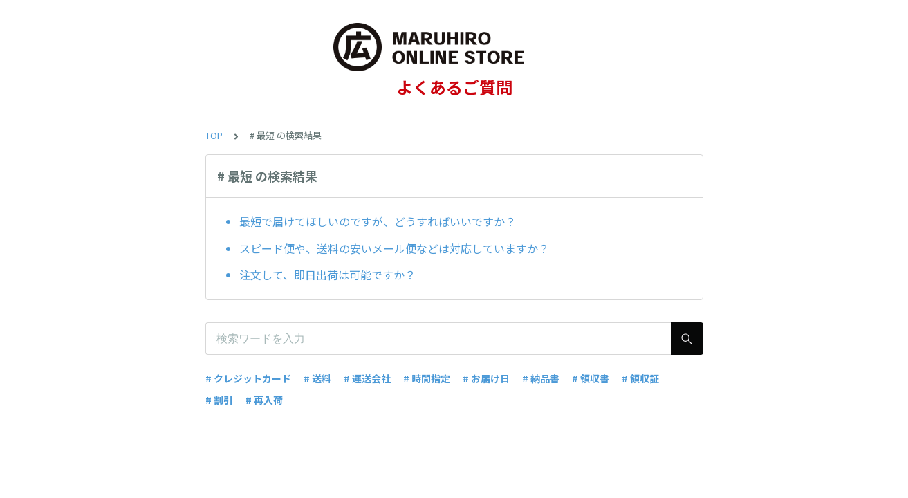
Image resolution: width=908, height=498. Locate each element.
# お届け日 (486, 378)
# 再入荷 (264, 400)
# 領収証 (640, 378)
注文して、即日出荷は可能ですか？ (327, 274)
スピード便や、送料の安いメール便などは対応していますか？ (394, 248)
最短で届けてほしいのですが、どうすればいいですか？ (377, 221)
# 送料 (317, 378)
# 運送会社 (367, 378)
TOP (214, 135)
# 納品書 (540, 378)
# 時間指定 (426, 378)
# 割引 (219, 400)
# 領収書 (590, 378)
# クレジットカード (248, 378)
